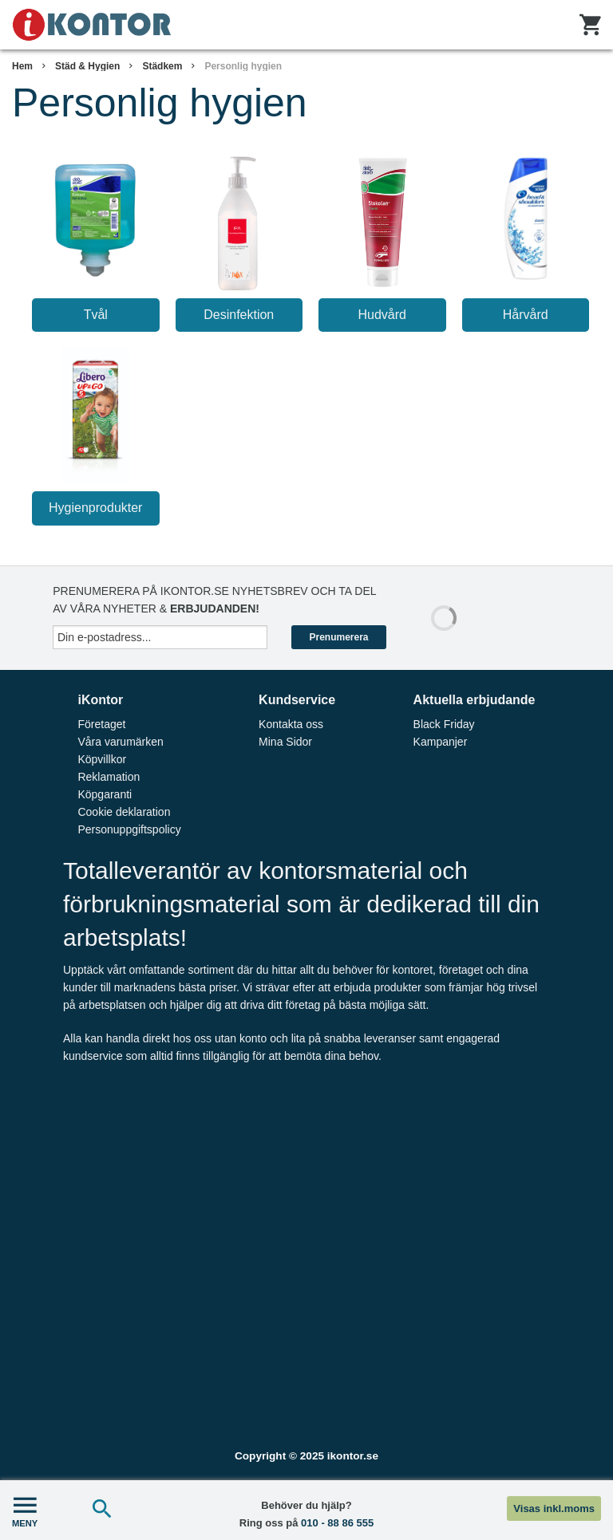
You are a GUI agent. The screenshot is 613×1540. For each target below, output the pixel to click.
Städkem (162, 66)
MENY (25, 1510)
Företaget (101, 724)
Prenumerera (338, 637)
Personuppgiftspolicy (128, 829)
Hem (22, 66)
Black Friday (444, 724)
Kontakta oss (291, 724)
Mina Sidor (285, 741)
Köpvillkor (101, 759)
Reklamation (108, 776)
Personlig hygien (243, 66)
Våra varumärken (120, 741)
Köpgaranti (104, 794)
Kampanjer (440, 741)
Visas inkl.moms (554, 1508)
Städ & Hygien (87, 66)
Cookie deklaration (123, 811)
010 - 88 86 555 (337, 1523)
